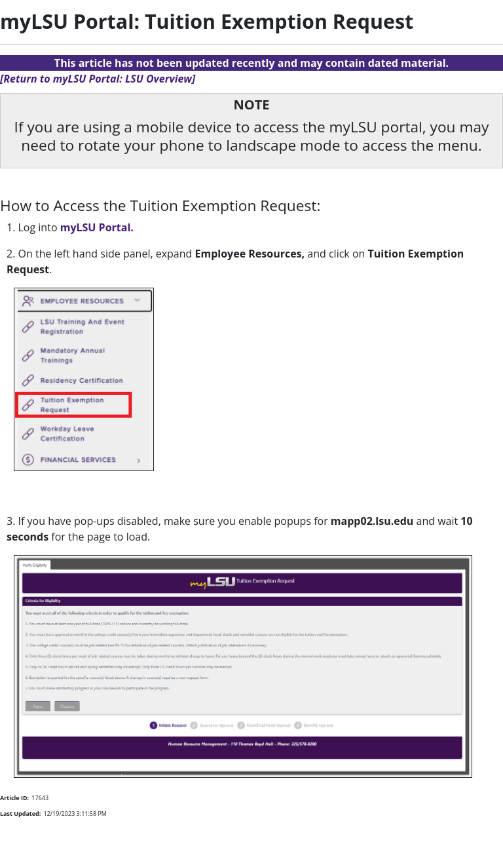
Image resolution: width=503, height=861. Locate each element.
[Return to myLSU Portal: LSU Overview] (97, 78)
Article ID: (14, 798)
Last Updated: (20, 813)
